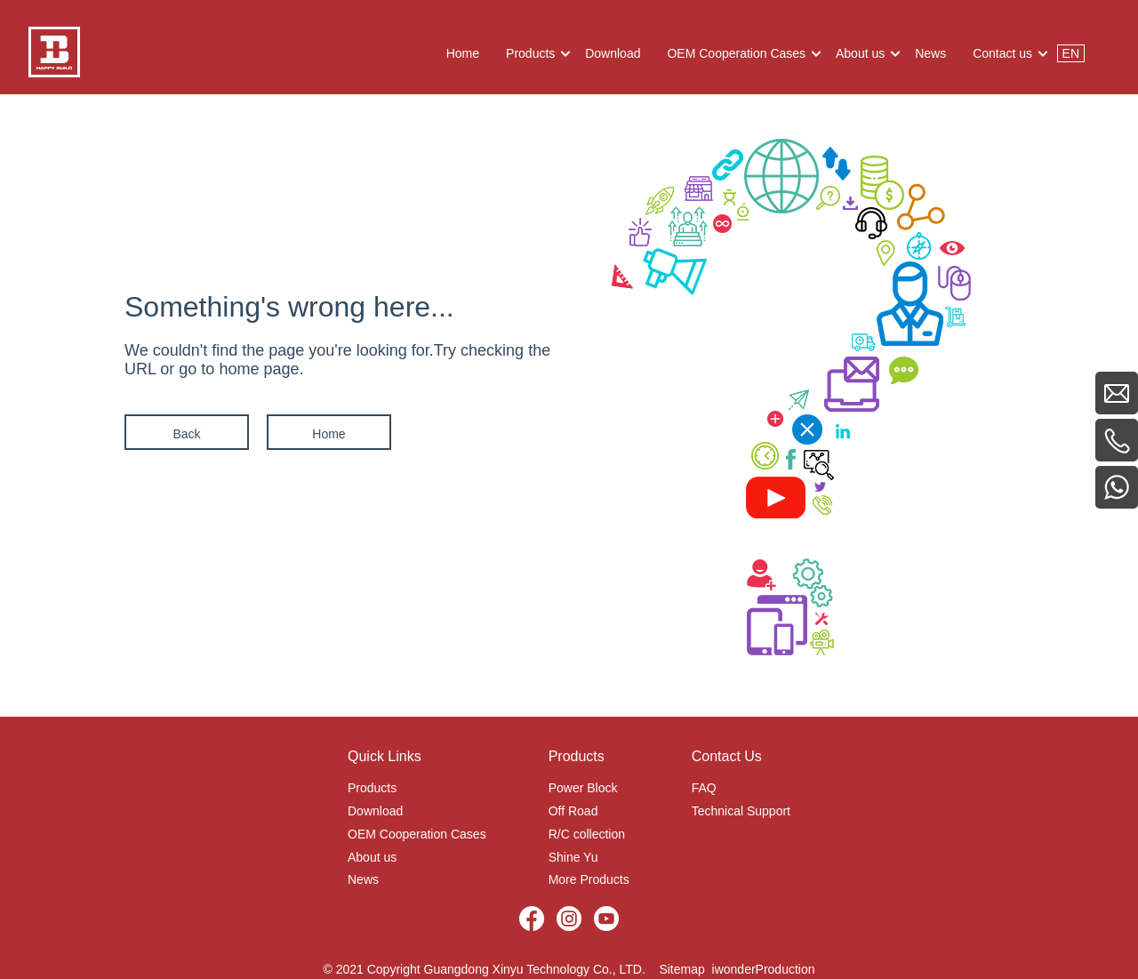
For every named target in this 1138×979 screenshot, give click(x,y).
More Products (589, 879)
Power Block (583, 788)
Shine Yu (573, 857)
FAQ (704, 788)
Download (375, 811)
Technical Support (741, 811)
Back (186, 434)
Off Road (573, 811)
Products (372, 788)
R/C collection (587, 834)
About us (372, 857)
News (363, 879)
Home (328, 434)
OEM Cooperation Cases (417, 834)
